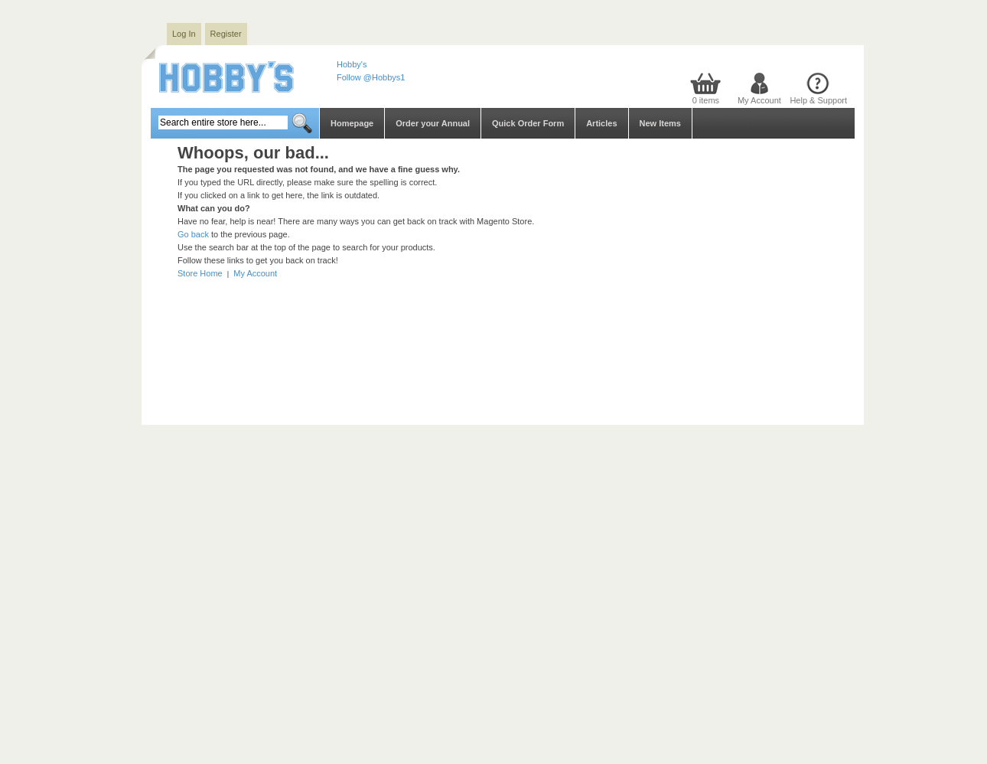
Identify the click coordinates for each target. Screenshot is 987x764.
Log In (184, 33)
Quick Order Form (528, 123)
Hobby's (351, 64)
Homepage (352, 123)
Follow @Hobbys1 (371, 77)
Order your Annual (433, 123)
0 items (705, 100)
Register (226, 33)
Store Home (200, 273)
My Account (759, 100)
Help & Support (818, 100)
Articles (601, 123)
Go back (193, 234)
